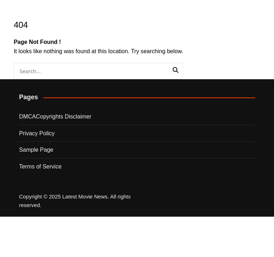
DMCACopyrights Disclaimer (55, 117)
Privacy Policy (37, 133)
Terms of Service (40, 166)
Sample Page (36, 150)
